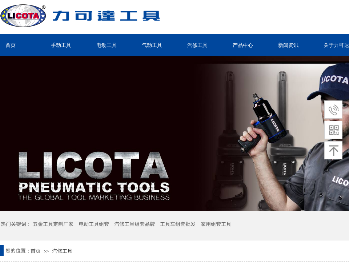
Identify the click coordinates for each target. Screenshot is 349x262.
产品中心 (243, 45)
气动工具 (152, 45)
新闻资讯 (288, 45)
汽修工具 (197, 45)
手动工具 (61, 45)
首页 (10, 45)
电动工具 (106, 45)
